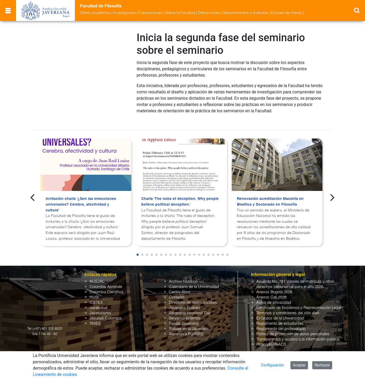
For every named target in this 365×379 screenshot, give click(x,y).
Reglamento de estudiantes (280, 319)
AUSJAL (97, 277)
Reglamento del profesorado (280, 324)
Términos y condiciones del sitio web (287, 308)
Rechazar (322, 365)
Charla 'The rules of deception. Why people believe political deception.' (180, 197)
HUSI (94, 293)
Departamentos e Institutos (245, 13)
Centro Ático (179, 287)
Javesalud (98, 303)
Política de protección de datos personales (293, 329)
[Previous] (33, 193)
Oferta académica (95, 13)
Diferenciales (209, 13)
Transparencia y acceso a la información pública (297, 335)
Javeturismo (100, 308)
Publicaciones (150, 13)
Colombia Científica (106, 287)
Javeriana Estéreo (184, 303)
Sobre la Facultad (180, 13)
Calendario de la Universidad (194, 282)
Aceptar (299, 365)
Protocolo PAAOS (271, 340)
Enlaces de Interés (286, 13)
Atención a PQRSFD (186, 329)
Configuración (272, 365)
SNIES (95, 319)
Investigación (124, 13)
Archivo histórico (183, 277)
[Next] (332, 193)
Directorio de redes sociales (193, 298)
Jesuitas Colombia (106, 314)
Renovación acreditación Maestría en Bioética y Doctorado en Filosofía (270, 197)
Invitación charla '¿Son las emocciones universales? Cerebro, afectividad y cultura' (81, 199)
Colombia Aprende (106, 282)
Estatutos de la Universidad (280, 314)
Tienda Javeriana (183, 319)
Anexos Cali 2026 (271, 293)
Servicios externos (185, 314)
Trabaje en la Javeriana (188, 324)
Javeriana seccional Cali (190, 308)
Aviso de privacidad (273, 298)
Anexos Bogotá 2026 (274, 287)
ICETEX (96, 298)
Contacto (176, 293)
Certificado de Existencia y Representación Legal (298, 303)
